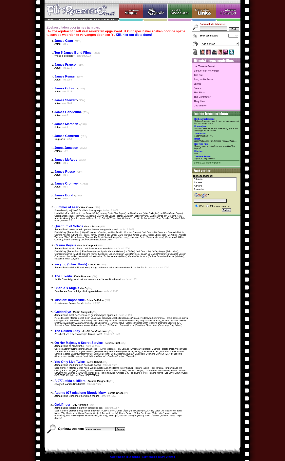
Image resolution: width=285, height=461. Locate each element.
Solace (197, 88)
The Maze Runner (202, 156)
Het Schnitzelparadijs (204, 119)
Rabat (197, 139)
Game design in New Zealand (158, 456)
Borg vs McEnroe (203, 79)
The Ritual (199, 92)
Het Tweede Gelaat (204, 66)
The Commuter (202, 97)
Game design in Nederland (125, 456)
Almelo (215, 182)
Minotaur (198, 151)
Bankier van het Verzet (206, 70)
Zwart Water (200, 134)
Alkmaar (215, 179)
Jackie (197, 83)
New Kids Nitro (201, 144)
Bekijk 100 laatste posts (207, 162)
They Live (199, 101)
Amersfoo (215, 189)
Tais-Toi (198, 75)
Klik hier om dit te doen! (134, 34)
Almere (215, 186)
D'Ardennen (200, 105)
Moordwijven (200, 126)
